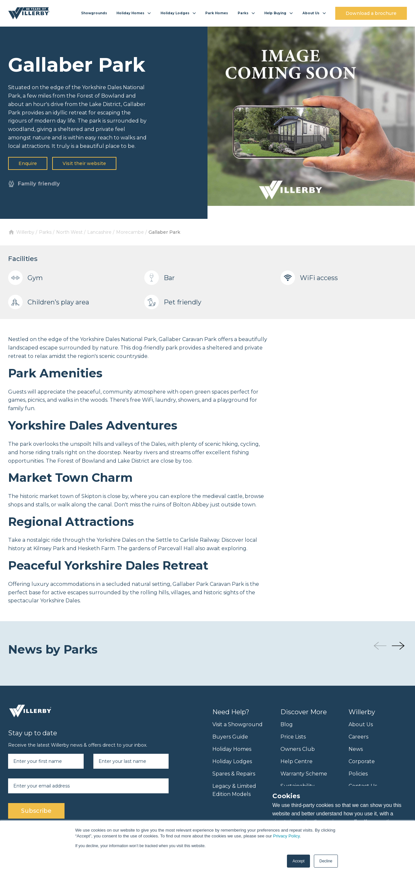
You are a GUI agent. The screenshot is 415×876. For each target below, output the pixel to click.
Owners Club (297, 749)
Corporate (362, 761)
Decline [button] (325, 861)
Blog (286, 724)
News (356, 749)
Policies (358, 774)
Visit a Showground (237, 724)
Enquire (27, 163)
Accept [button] (298, 861)
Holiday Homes (231, 749)
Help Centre (296, 761)
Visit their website (84, 163)
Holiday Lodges (232, 761)
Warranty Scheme (303, 774)
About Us (361, 724)
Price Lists (293, 737)
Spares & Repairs (233, 774)
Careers (358, 737)
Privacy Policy (286, 836)
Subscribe (36, 810)
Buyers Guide (230, 737)
